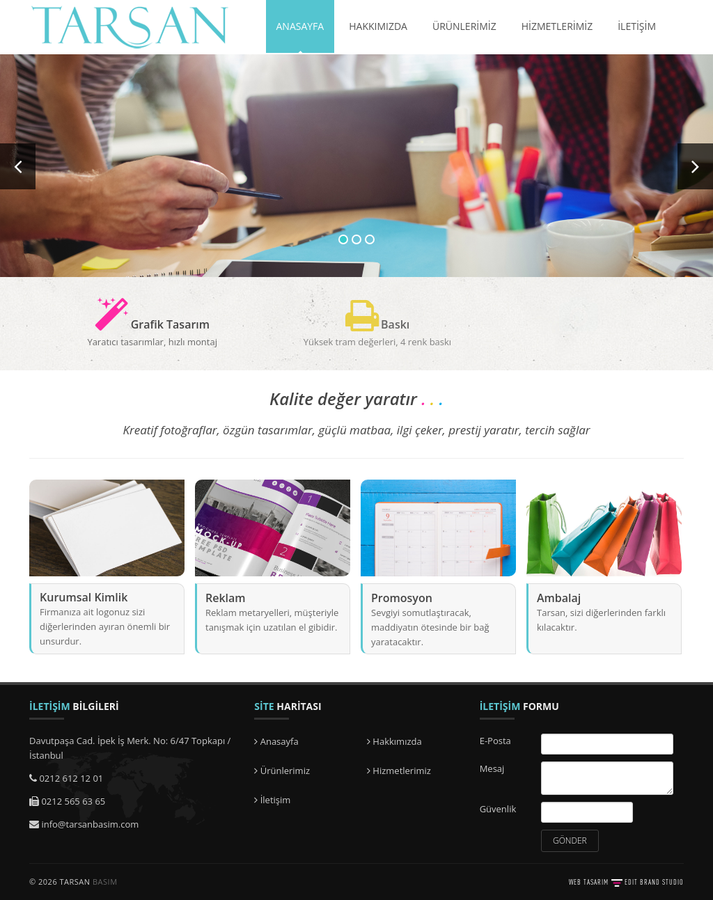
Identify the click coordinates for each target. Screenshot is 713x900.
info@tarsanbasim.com (90, 824)
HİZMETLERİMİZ (557, 26)
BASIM (105, 881)
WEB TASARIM (589, 882)
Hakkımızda (394, 741)
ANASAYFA (300, 26)
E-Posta (495, 740)
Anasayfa (276, 741)
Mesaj (492, 768)
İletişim (272, 800)
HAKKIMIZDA (378, 26)
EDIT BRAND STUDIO (654, 882)
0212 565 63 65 (73, 801)
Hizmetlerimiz (399, 770)
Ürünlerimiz (282, 770)
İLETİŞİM (637, 26)
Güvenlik (498, 809)
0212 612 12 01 (71, 778)
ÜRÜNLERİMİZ (464, 26)
